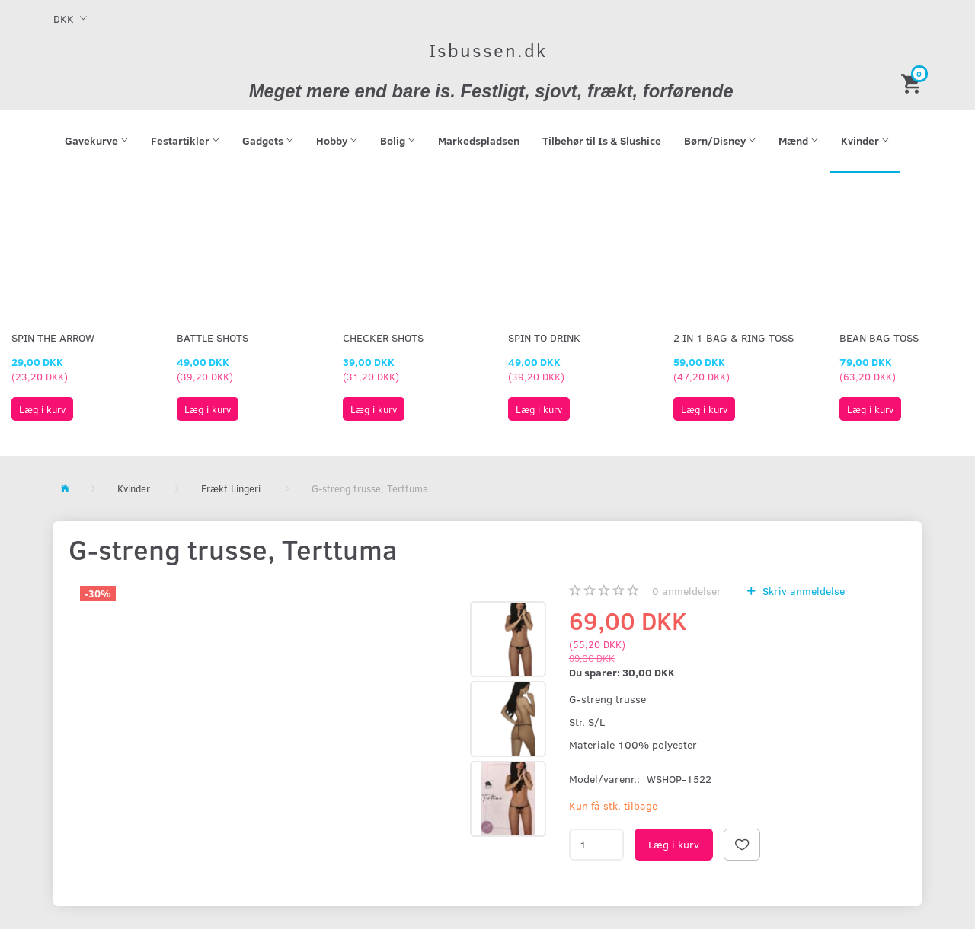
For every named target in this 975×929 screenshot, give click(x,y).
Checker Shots (383, 337)
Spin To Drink (544, 337)
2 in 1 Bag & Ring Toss (733, 337)
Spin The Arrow (52, 337)
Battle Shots (212, 337)
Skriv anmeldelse (802, 591)
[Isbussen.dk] (488, 49)
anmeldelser (686, 591)
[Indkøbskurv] (913, 82)
